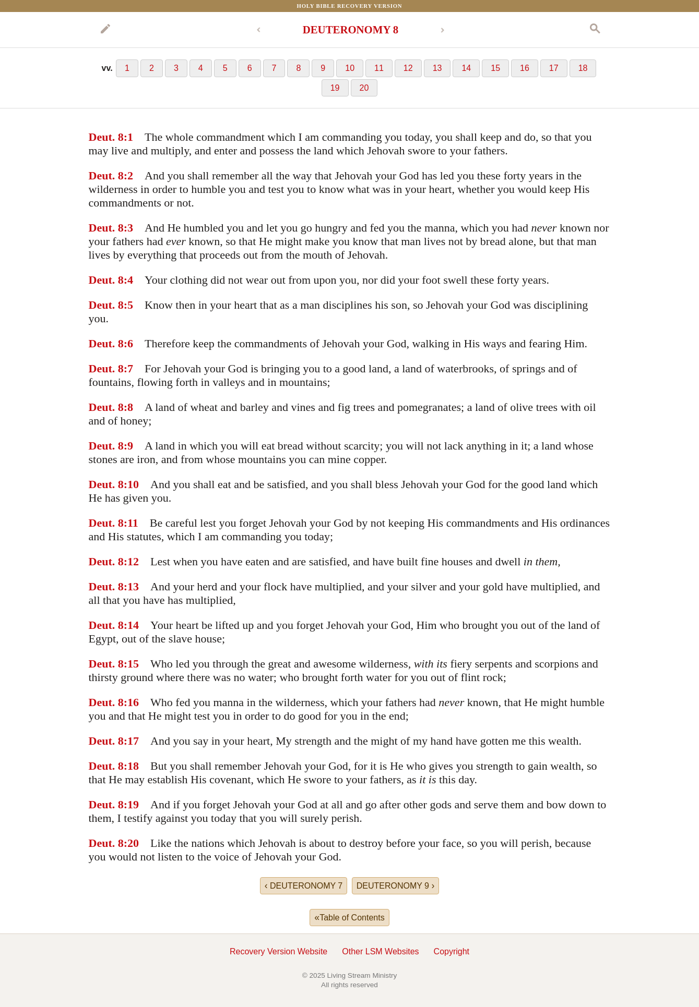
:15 (131, 663)
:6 (128, 343)
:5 (128, 304)
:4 (128, 279)
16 (524, 68)
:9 (128, 445)
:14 (131, 625)
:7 (128, 368)
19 (335, 87)
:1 (128, 136)
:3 (128, 227)
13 (437, 68)
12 (408, 68)
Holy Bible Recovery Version (349, 6)
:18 (131, 765)
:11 (131, 522)
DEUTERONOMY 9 (396, 885)
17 (554, 68)
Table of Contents (349, 917)
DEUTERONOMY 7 (304, 885)
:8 (128, 407)
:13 (131, 586)
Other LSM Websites (380, 951)
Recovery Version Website (278, 951)
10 (349, 68)
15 (495, 68)
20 (364, 87)
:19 (131, 804)
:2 (128, 175)
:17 (131, 740)
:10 (131, 484)
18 (583, 68)
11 (379, 68)
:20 (131, 843)
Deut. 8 (106, 136)
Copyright (451, 951)
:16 (131, 702)
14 (466, 68)
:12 (131, 561)
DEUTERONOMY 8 (351, 29)
